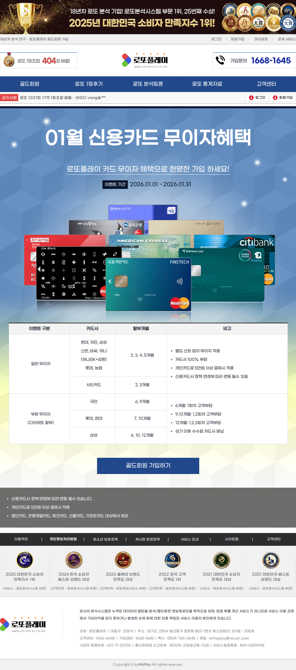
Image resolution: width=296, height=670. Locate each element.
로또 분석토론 (155, 84)
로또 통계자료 (214, 84)
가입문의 (260, 61)
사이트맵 (232, 539)
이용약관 (21, 539)
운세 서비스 (287, 39)
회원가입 (237, 39)
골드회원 (29, 84)
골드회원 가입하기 (148, 465)
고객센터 (276, 84)
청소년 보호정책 (105, 540)
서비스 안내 (190, 540)
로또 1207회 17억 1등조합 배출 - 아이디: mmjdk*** (63, 98)
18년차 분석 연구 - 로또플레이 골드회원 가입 (34, 39)
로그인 (216, 39)
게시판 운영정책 (147, 540)
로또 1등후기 (96, 84)
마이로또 (261, 39)
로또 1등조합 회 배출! (43, 61)
